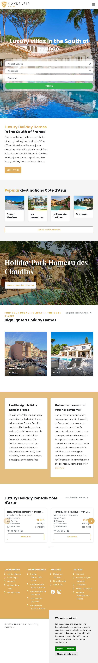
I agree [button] (60, 649)
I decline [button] (70, 649)
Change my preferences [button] (66, 654)
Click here (59, 467)
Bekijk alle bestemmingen (79, 313)
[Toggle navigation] (93, 5)
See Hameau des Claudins (20, 285)
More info (26, 568)
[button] (49, 578)
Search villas (13, 169)
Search (49, 85)
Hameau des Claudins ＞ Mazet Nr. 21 (27, 543)
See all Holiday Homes (49, 229)
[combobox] (49, 78)
